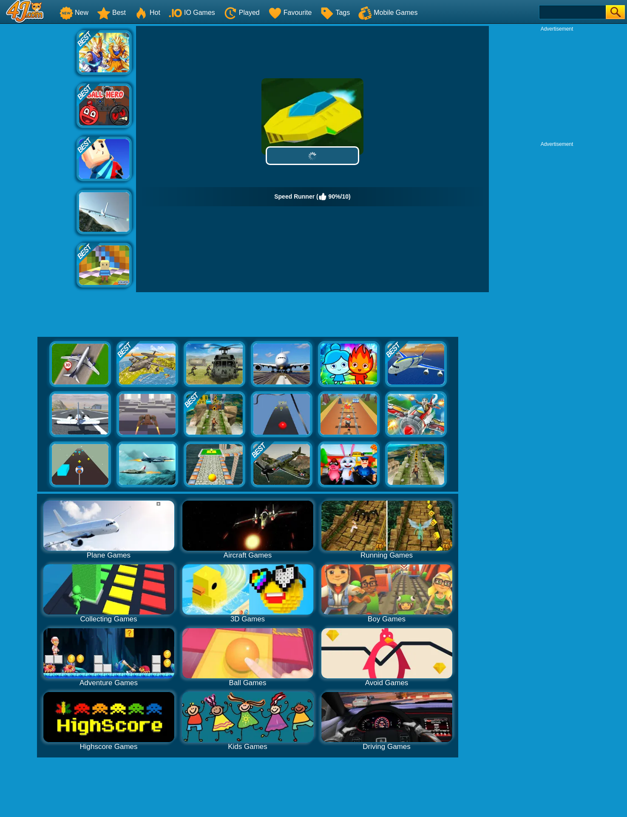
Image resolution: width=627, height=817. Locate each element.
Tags (335, 12)
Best (111, 12)
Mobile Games (387, 12)
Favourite (290, 12)
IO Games (192, 12)
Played (242, 12)
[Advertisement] (38, 153)
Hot (147, 12)
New (74, 12)
